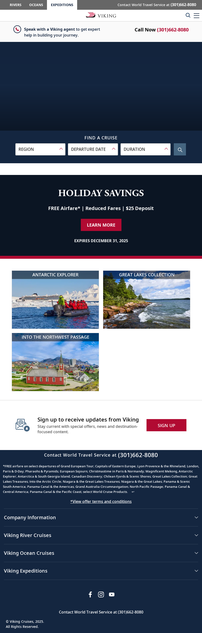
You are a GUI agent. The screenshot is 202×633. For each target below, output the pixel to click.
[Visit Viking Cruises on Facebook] (90, 594)
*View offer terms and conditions (101, 501)
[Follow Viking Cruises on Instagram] (101, 594)
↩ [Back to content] (133, 491)
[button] (196, 15)
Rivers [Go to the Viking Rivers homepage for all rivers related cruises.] (15, 4)
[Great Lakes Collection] (146, 299)
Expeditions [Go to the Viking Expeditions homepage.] (62, 4)
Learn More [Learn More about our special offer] (101, 225)
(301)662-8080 (173, 29)
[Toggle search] (188, 15)
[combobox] (40, 149)
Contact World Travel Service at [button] (157, 4)
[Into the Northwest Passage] (55, 362)
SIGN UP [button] (166, 425)
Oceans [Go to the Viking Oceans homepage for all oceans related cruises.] (36, 4)
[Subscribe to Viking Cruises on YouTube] (112, 594)
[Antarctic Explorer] (55, 299)
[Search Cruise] (180, 149)
